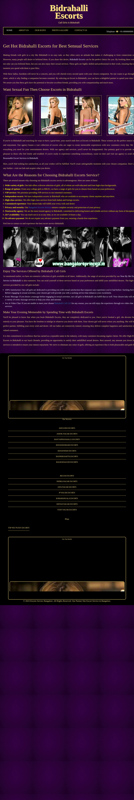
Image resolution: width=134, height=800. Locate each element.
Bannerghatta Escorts (67, 456)
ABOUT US (24, 30)
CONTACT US (81, 30)
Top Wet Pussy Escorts (18, 528)
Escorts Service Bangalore (41, 601)
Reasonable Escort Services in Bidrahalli (56, 155)
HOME (9, 30)
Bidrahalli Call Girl (62, 303)
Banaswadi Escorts (67, 451)
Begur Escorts (67, 475)
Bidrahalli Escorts (69, 11)
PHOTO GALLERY (60, 30)
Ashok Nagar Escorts (67, 434)
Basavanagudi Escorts (67, 462)
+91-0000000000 (126, 31)
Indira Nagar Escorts (67, 481)
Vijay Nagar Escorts (67, 510)
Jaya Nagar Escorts (67, 487)
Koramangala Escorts (67, 498)
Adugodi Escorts (67, 428)
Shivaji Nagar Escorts (67, 504)
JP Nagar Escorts (67, 493)
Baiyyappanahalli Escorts (67, 439)
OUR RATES (40, 30)
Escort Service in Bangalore (98, 601)
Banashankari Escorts (67, 445)
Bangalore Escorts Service (40, 207)
